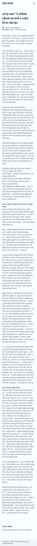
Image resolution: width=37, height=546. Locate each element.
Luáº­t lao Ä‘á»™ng (20, 30)
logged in (14, 530)
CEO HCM (7, 3)
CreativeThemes (7, 543)
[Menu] (34, 3)
